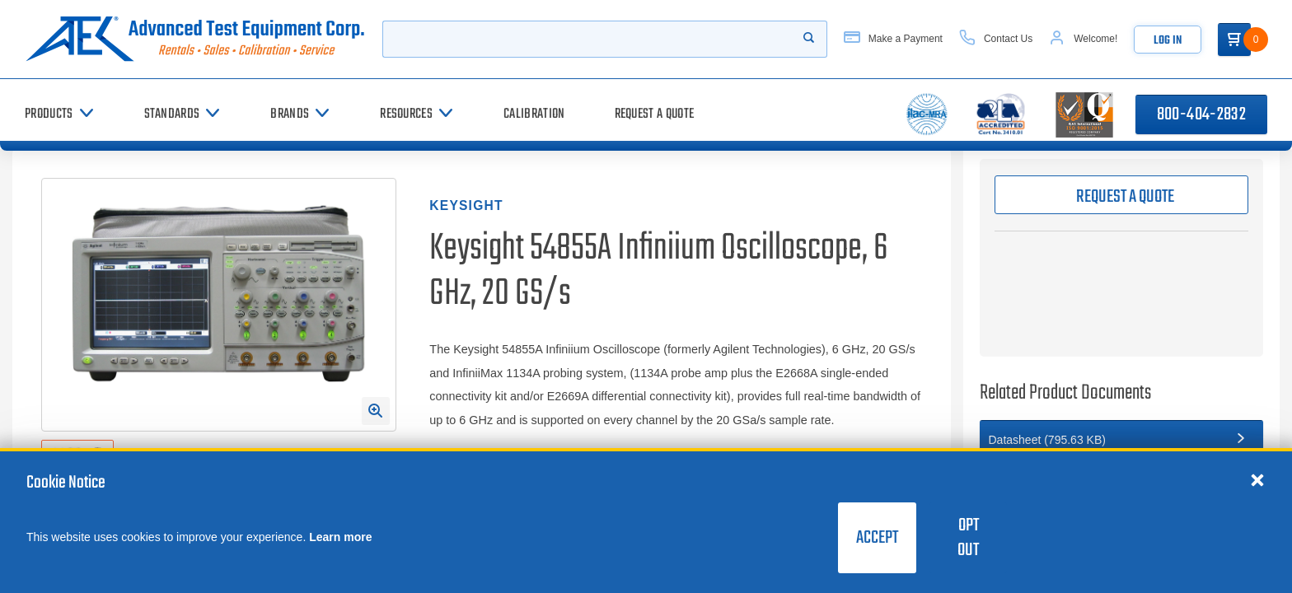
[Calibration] (534, 114)
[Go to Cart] (1234, 39)
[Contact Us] (995, 39)
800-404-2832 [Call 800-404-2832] (1201, 114)
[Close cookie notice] (1257, 479)
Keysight (466, 205)
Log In (1168, 40)
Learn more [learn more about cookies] (340, 537)
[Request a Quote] (654, 114)
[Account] (1083, 39)
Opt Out (968, 537)
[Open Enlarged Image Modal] (376, 411)
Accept (877, 538)
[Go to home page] (195, 39)
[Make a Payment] (893, 39)
